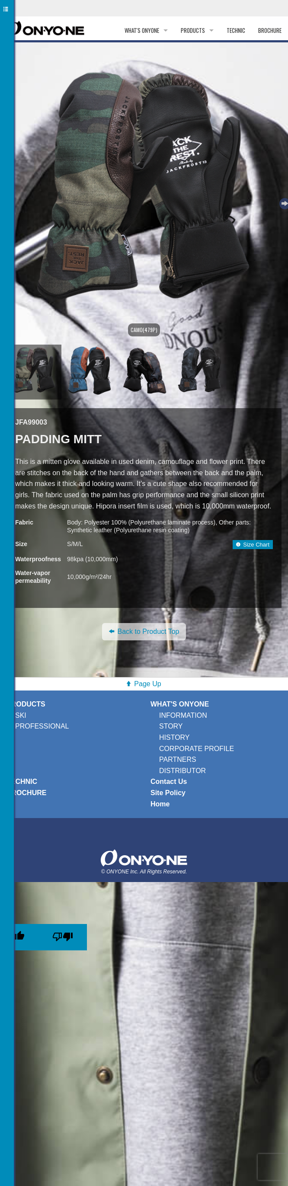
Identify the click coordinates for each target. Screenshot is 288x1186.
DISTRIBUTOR (182, 770)
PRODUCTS (193, 30)
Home (160, 804)
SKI (20, 715)
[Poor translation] (62, 937)
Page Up (147, 683)
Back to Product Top (144, 631)
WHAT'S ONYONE (142, 30)
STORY (171, 726)
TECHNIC (236, 30)
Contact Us (168, 781)
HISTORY (174, 737)
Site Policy (168, 792)
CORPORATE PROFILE (196, 748)
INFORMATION (183, 715)
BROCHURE (270, 30)
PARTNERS (177, 759)
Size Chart (252, 544)
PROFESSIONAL (42, 726)
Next (283, 202)
